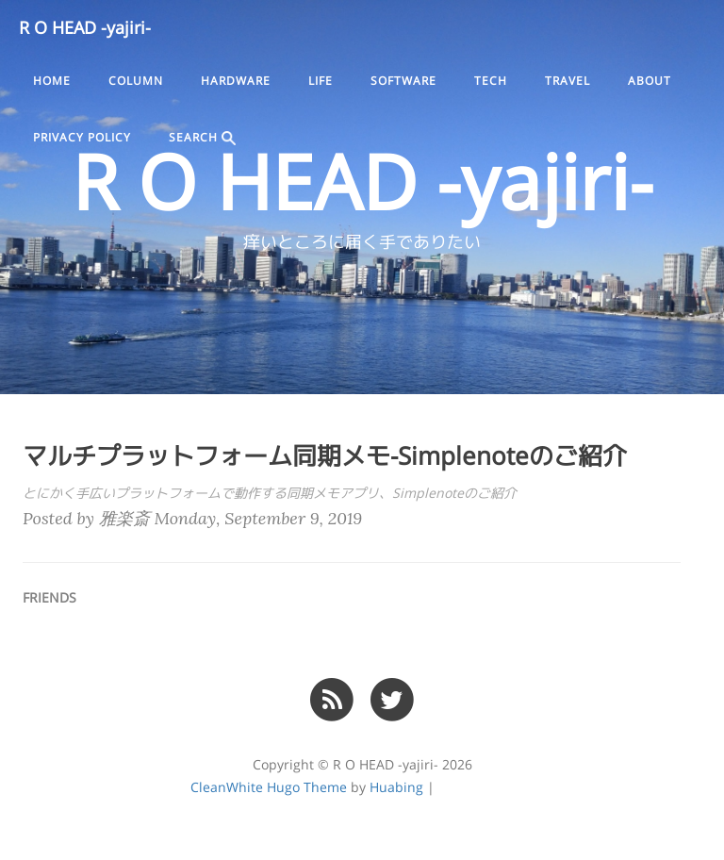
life (320, 81)
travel (567, 81)
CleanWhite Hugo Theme (268, 787)
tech (490, 81)
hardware (236, 81)
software (403, 81)
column (135, 81)
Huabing (396, 787)
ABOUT (649, 81)
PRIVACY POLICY (82, 137)
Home (52, 81)
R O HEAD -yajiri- (85, 28)
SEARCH (202, 138)
